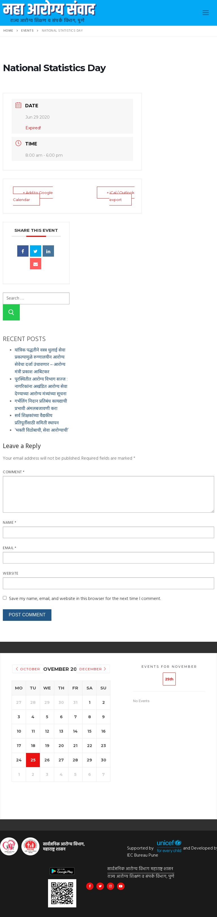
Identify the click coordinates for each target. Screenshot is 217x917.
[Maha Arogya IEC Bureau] (90, 886)
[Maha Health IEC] (120, 886)
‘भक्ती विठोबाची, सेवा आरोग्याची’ (41, 430)
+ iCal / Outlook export (120, 196)
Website (11, 574)
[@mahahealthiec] (110, 886)
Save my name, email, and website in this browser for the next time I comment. (85, 598)
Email (9, 548)
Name (9, 523)
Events (27, 30)
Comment (14, 472)
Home (8, 30)
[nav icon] (206, 13)
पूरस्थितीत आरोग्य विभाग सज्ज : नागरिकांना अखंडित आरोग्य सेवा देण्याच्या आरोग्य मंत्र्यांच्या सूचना (41, 386)
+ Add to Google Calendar (33, 196)
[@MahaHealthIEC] (100, 886)
